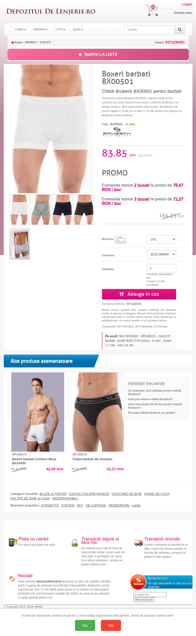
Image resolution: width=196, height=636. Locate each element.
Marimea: (114, 239)
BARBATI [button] (41, 29)
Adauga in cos (139, 294)
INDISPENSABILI (65, 498)
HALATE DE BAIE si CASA (30, 498)
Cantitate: (108, 269)
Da (85, 625)
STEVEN (67, 505)
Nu (110, 625)
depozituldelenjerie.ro (50, 581)
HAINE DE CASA (156, 494)
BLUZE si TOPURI (53, 494)
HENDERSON (118, 505)
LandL (136, 505)
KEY (80, 505)
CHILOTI (45, 42)
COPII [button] (60, 29)
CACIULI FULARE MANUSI (89, 494)
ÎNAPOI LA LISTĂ (98, 54)
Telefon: (170, 42)
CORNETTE (50, 505)
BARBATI (31, 42)
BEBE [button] (78, 29)
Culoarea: (108, 255)
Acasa (16, 42)
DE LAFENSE (96, 505)
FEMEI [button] (20, 29)
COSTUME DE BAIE (127, 494)
